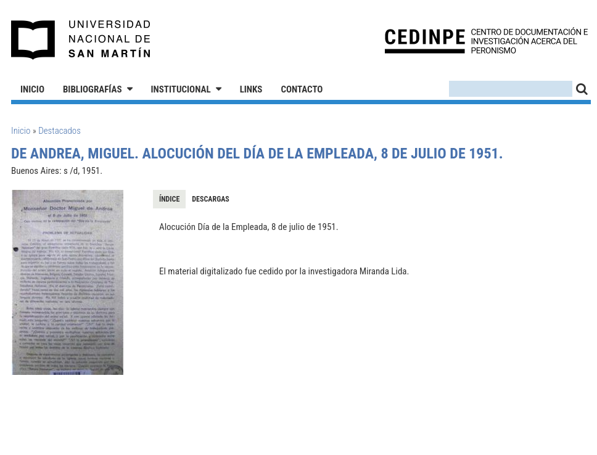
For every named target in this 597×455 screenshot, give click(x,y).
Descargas (210, 199)
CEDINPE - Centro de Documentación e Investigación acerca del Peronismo (486, 40)
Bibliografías (92, 89)
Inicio (32, 89)
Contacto (302, 89)
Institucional (181, 89)
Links (251, 89)
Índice (169, 199)
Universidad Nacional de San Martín (81, 40)
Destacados (59, 130)
